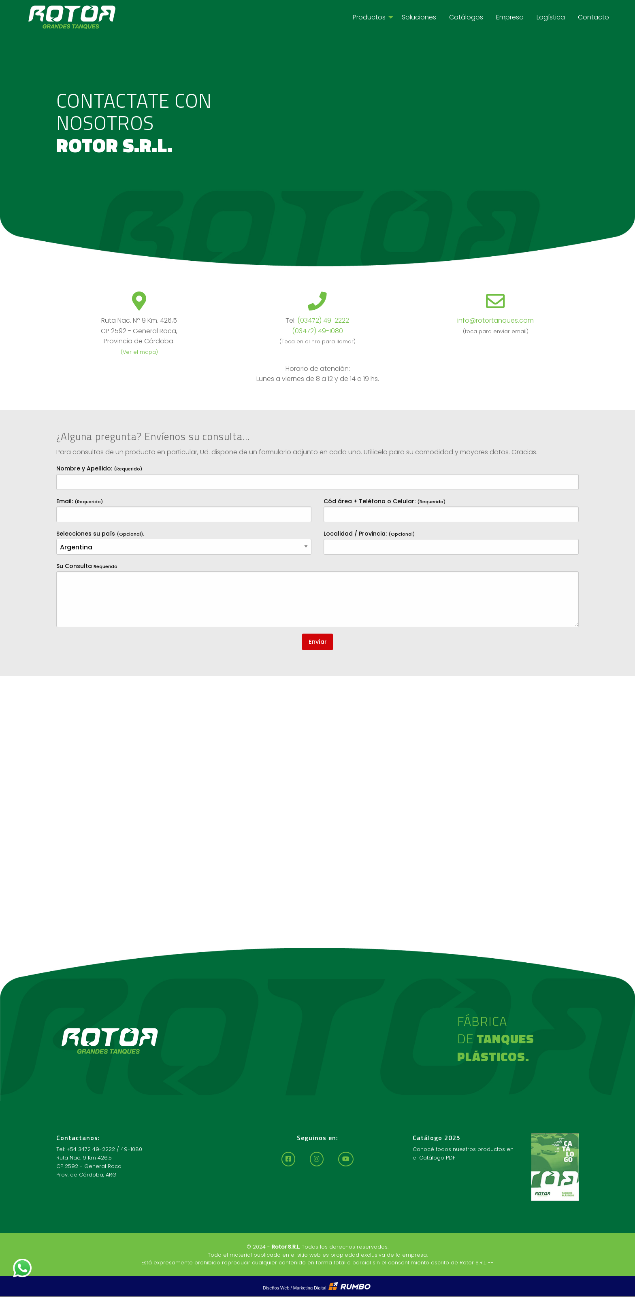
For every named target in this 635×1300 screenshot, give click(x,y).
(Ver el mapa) (139, 352)
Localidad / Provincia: (451, 542)
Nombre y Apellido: (317, 476)
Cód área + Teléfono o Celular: (451, 509)
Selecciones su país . (183, 542)
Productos (369, 17)
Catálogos (466, 17)
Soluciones (419, 17)
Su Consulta (317, 594)
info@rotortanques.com (495, 320)
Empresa (510, 17)
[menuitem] (370, 17)
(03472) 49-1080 (317, 331)
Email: (183, 509)
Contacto (593, 17)
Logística (551, 17)
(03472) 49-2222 (323, 320)
